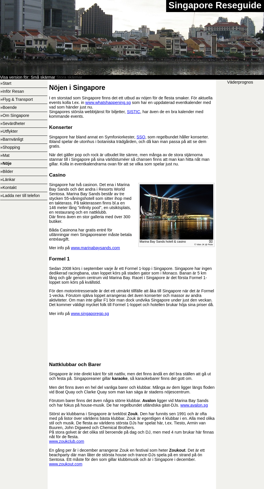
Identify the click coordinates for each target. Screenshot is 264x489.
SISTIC (133, 111)
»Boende (8, 107)
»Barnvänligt (11, 139)
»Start (5, 83)
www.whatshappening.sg (108, 102)
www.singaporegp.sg (90, 313)
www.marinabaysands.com (95, 248)
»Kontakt (8, 187)
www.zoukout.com (65, 464)
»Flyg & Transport (16, 99)
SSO (141, 137)
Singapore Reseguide (214, 5)
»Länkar (7, 179)
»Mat (4, 155)
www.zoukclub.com (66, 441)
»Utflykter (9, 131)
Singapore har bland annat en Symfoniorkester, (93, 137)
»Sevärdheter (12, 123)
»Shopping (10, 147)
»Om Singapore (14, 115)
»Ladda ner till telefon (20, 195)
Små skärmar (43, 77)
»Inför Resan (12, 91)
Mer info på (60, 313)
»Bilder (6, 171)
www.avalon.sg (194, 405)
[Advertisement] (131, 338)
